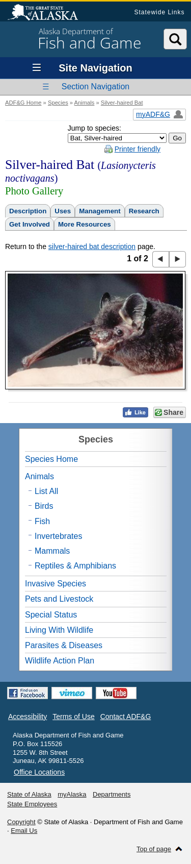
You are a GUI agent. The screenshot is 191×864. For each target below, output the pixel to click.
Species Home (51, 459)
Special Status (51, 614)
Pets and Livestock (59, 599)
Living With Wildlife (59, 630)
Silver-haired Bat (122, 103)
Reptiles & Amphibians (75, 565)
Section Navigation (95, 86)
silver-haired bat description (91, 246)
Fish (42, 521)
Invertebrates (58, 536)
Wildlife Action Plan (59, 660)
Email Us (24, 830)
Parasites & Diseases (63, 645)
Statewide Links (159, 12)
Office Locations (39, 772)
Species (58, 103)
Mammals (52, 551)
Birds (44, 506)
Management (99, 211)
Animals (84, 103)
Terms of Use (73, 716)
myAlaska (72, 794)
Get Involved (29, 224)
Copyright (21, 822)
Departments (111, 794)
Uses (62, 211)
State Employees (32, 804)
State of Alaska (48, 13)
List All (46, 491)
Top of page (154, 849)
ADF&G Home (23, 103)
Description (27, 211)
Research (144, 211)
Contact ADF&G (125, 716)
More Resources (84, 224)
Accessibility (27, 716)
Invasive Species (55, 583)
